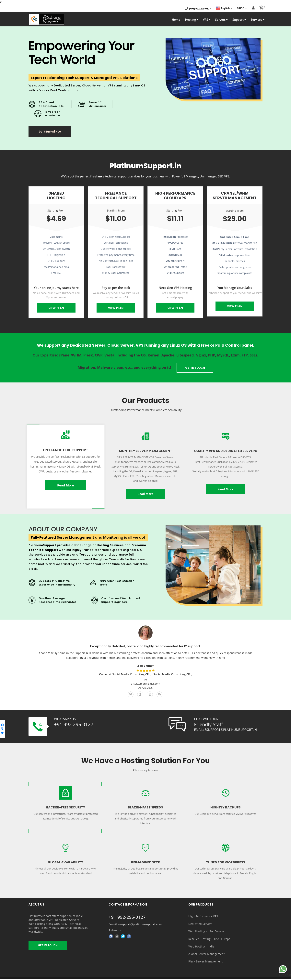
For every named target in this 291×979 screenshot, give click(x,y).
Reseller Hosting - (200, 935)
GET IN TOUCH (196, 368)
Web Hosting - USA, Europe (206, 928)
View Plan (56, 309)
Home (176, 20)
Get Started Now (53, 133)
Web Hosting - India (201, 942)
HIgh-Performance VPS (203, 915)
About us (171, 975)
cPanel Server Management (206, 949)
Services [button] (256, 20)
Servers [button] (220, 20)
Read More (65, 485)
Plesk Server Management (205, 956)
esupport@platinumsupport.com (140, 923)
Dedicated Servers (200, 921)
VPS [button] (205, 20)
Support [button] (238, 20)
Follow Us (115, 929)
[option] (145, 661)
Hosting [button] (190, 20)
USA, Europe (222, 935)
